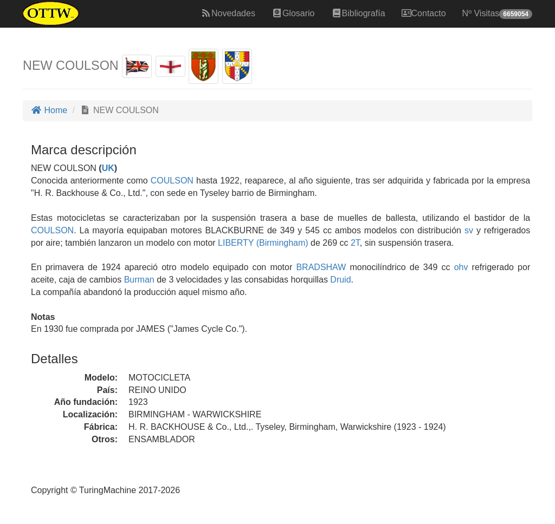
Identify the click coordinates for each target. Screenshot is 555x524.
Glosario (293, 13)
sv (468, 230)
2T (355, 242)
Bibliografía (358, 13)
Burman (139, 279)
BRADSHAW (319, 267)
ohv (461, 267)
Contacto (424, 13)
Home (49, 110)
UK (108, 168)
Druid (340, 279)
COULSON (170, 180)
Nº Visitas (497, 14)
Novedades (228, 13)
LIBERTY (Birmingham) (262, 242)
